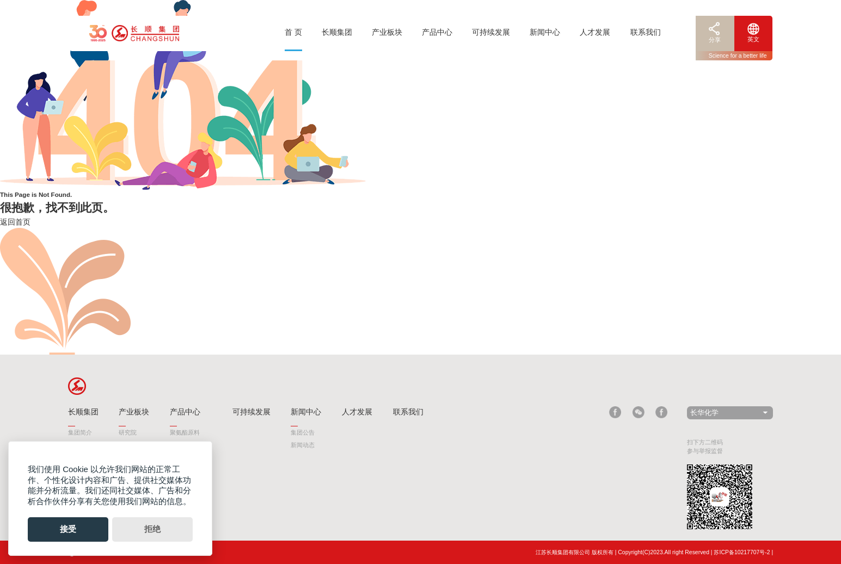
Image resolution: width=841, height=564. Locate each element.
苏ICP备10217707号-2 (742, 552)
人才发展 (595, 32)
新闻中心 (545, 32)
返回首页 (15, 222)
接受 (68, 529)
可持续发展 (491, 32)
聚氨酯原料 (185, 432)
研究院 (128, 432)
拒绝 (152, 529)
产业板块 (387, 32)
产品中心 (437, 32)
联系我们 (645, 32)
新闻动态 (303, 445)
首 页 (293, 32)
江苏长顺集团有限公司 (563, 552)
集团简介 (80, 432)
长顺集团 (337, 32)
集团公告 (303, 432)
